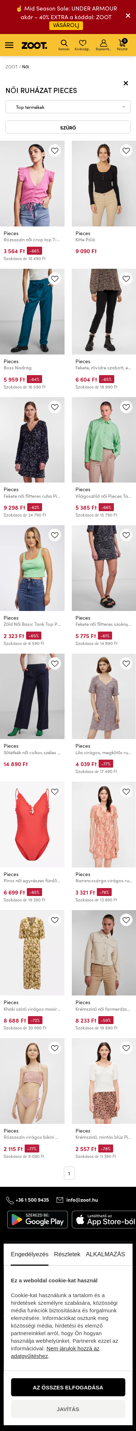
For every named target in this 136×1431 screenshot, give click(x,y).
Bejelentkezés (104, 45)
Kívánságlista (83, 45)
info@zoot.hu (82, 1199)
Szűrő (68, 127)
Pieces (11, 233)
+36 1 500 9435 (32, 1199)
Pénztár (122, 44)
